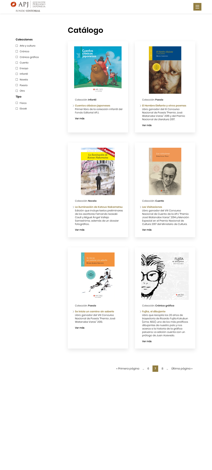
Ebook (23, 108)
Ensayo (24, 68)
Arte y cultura (27, 45)
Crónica (24, 51)
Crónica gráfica (29, 57)
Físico (23, 103)
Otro (22, 90)
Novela (24, 79)
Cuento (24, 62)
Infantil (24, 74)
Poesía (24, 85)
